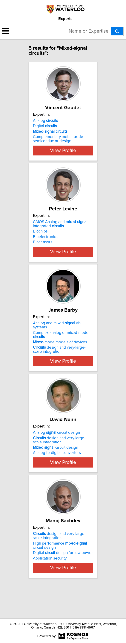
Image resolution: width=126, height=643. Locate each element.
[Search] (117, 31)
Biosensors (42, 250)
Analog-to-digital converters (57, 469)
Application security (50, 583)
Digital (45, 126)
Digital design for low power (63, 578)
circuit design (55, 464)
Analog (45, 121)
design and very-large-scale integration (59, 366)
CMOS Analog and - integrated (60, 232)
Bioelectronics (45, 245)
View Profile (63, 158)
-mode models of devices (60, 359)
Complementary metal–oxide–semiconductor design (59, 139)
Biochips (40, 240)
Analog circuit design (56, 449)
